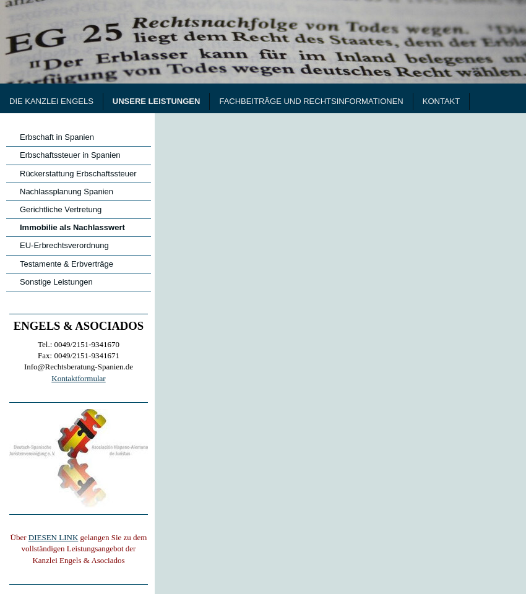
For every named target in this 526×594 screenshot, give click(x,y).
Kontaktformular (78, 378)
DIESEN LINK (53, 537)
